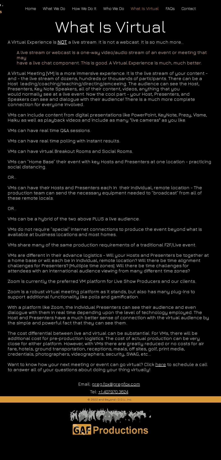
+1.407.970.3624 (113, 391)
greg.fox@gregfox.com (116, 384)
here (160, 364)
